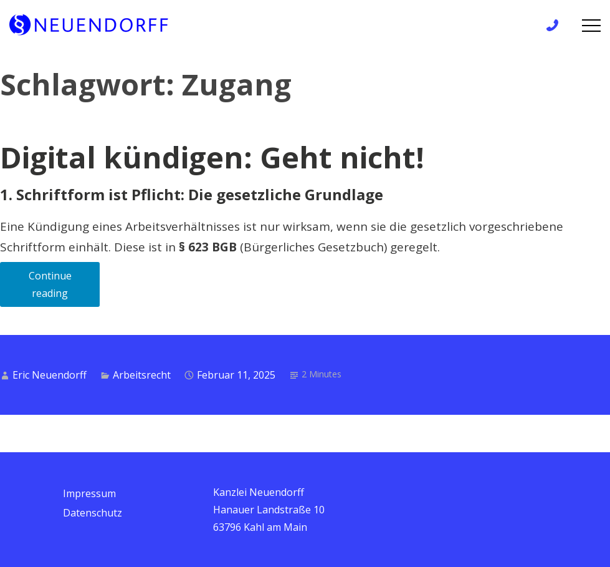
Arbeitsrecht (142, 375)
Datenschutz (92, 513)
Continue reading (64, 288)
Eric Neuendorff (49, 375)
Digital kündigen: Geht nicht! (212, 157)
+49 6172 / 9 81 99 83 (556, 25)
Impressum (89, 493)
